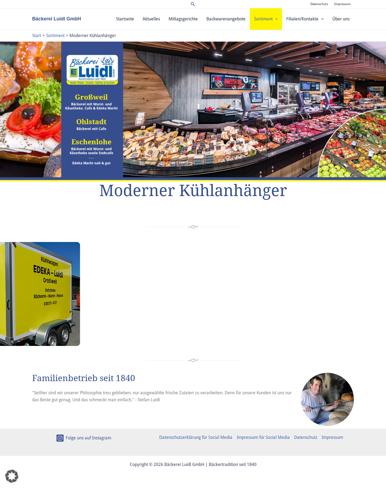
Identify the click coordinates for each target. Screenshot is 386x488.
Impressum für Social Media (263, 437)
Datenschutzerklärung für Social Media (195, 437)
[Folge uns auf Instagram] (83, 438)
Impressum (342, 4)
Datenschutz (319, 4)
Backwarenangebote (226, 18)
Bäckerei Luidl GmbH (56, 18)
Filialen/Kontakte (305, 19)
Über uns (341, 18)
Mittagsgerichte (183, 18)
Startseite (125, 18)
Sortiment (266, 19)
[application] (275, 19)
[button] (193, 4)
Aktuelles (151, 18)
